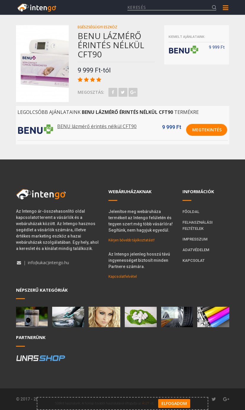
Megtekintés (207, 130)
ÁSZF (145, 402)
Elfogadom (174, 403)
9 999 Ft (171, 127)
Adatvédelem (195, 250)
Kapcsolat (193, 260)
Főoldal (190, 211)
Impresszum (194, 239)
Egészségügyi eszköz (97, 27)
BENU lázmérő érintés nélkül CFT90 (97, 126)
